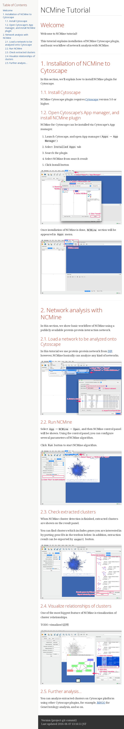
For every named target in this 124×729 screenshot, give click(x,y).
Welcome (8, 10)
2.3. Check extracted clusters (20, 52)
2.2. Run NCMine (13, 48)
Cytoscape (91, 99)
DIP (110, 351)
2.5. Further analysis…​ (16, 62)
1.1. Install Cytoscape (16, 21)
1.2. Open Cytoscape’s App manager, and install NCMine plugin (20, 27)
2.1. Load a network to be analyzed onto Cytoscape (18, 43)
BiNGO (101, 702)
